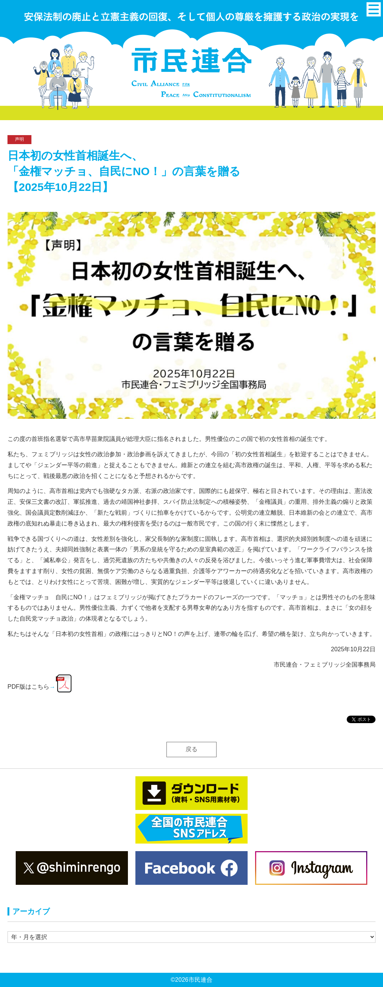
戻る (191, 749)
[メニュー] (373, 9)
